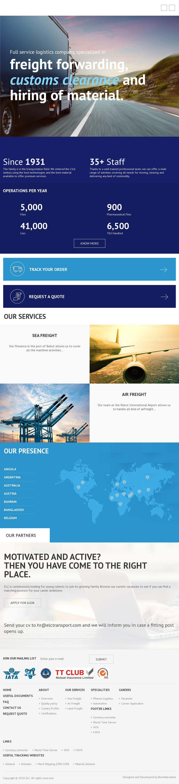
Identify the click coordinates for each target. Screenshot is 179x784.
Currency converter (104, 717)
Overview (47, 698)
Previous (4, 385)
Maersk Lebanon (85, 764)
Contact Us (12, 708)
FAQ (6, 702)
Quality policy (49, 703)
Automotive (100, 703)
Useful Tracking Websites (23, 755)
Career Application (132, 703)
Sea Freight (74, 698)
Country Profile (50, 708)
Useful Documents (18, 696)
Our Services (75, 690)
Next (174, 385)
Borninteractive (167, 777)
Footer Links (101, 709)
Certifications (49, 713)
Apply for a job (22, 603)
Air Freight (73, 703)
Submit (101, 659)
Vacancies (127, 698)
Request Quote (15, 714)
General (10, 764)
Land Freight (74, 708)
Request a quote (47, 296)
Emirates (26, 764)
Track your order (48, 269)
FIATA (96, 732)
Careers (125, 690)
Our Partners (21, 535)
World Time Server (104, 722)
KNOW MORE (89, 243)
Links (7, 741)
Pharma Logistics (103, 698)
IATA (96, 727)
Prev (21, 462)
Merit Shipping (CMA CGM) (53, 764)
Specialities (100, 690)
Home (7, 690)
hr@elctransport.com (59, 625)
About (44, 690)
